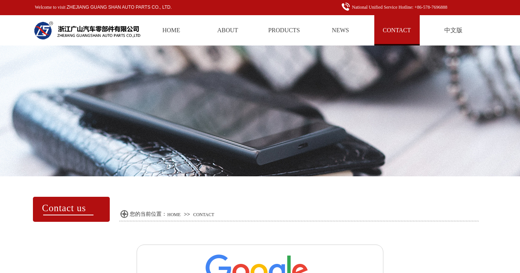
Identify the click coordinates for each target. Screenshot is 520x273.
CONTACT (203, 214)
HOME (174, 214)
